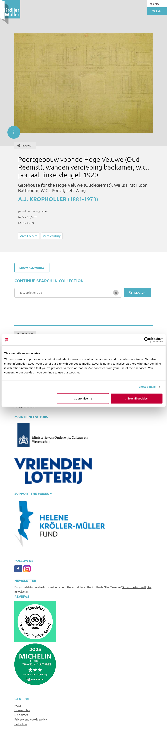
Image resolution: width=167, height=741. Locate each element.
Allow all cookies (136, 398)
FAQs (17, 705)
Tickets (157, 11)
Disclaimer (21, 714)
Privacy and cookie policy (30, 719)
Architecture (28, 236)
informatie (12, 130)
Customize (83, 398)
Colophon (20, 724)
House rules (22, 710)
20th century (52, 236)
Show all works (31, 267)
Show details (147, 386)
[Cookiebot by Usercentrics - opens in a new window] (146, 340)
